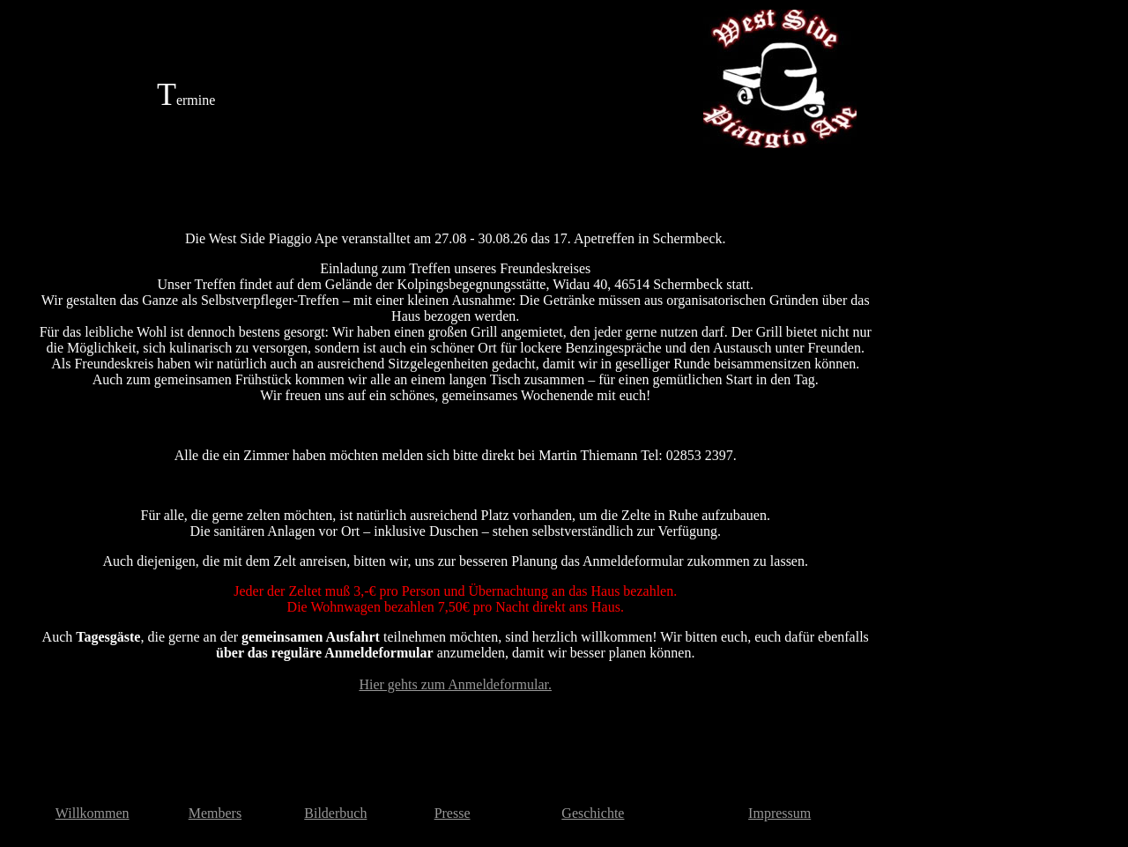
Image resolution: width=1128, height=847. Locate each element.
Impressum (779, 813)
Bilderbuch (335, 813)
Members (215, 813)
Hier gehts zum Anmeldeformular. (455, 684)
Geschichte (592, 813)
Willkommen (93, 813)
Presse (452, 813)
